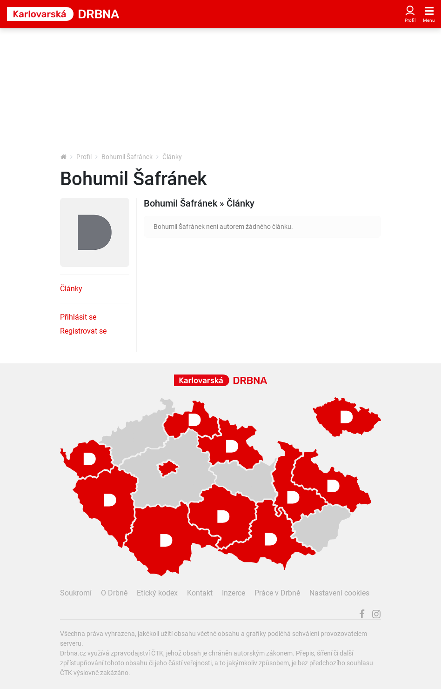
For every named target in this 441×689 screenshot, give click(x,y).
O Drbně (114, 593)
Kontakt (200, 593)
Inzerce (233, 593)
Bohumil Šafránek (127, 157)
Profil (84, 157)
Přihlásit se (78, 317)
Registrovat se (83, 331)
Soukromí (76, 593)
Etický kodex (157, 593)
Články (71, 288)
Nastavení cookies (339, 593)
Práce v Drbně (277, 593)
